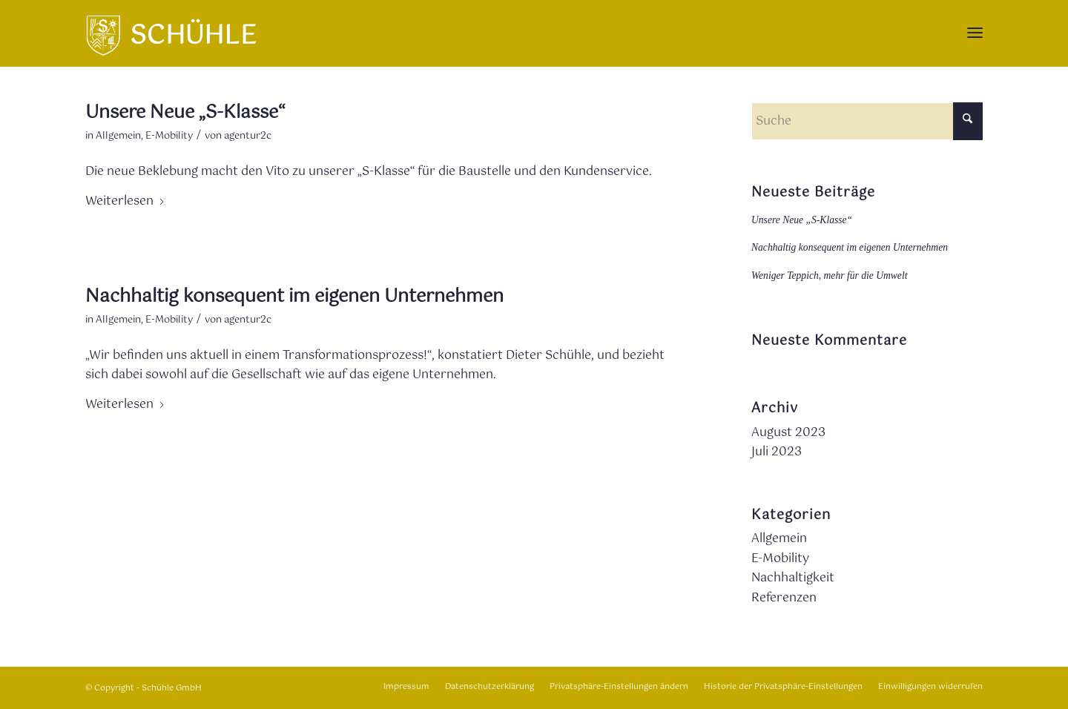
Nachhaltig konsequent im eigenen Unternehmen (294, 296)
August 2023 (788, 433)
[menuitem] (975, 33)
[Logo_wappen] (170, 33)
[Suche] (867, 121)
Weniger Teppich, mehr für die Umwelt (829, 275)
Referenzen (784, 598)
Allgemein (118, 136)
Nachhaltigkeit (792, 578)
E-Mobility (169, 136)
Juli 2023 (776, 452)
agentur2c (247, 136)
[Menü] (975, 33)
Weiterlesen (125, 201)
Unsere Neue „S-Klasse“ (185, 113)
